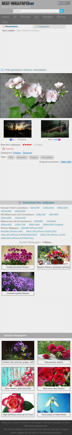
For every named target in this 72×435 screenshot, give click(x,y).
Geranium (35, 31)
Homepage (36, 422)
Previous (18, 130)
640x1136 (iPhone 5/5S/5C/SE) (41, 231)
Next (55, 130)
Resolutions (10, 26)
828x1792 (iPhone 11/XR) (52, 235)
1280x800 (38, 221)
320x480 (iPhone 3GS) (32, 228)
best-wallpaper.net (38, 426)
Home (5, 16)
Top (36, 16)
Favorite (10, 149)
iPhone (61, 16)
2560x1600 (34, 225)
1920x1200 (20, 225)
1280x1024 (48, 208)
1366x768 (40, 214)
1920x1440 (6, 211)
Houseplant (47, 157)
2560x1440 (20, 218)
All (14, 16)
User (5, 21)
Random (48, 16)
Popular (25, 16)
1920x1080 (6, 218)
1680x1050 (6, 225)
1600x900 (53, 214)
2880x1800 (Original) (53, 225)
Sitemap (47, 422)
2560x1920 (20, 211)
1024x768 (35, 208)
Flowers (26, 31)
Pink (11, 157)
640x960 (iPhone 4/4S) (12, 231)
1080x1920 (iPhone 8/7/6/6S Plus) (17, 238)
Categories (42, 26)
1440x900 (51, 221)
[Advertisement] (36, 53)
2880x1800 (66, 162)
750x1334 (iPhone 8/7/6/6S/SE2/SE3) (19, 235)
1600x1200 (62, 208)
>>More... (47, 242)
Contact (15, 422)
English (62, 3)
